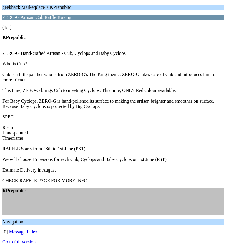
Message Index (23, 231)
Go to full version (19, 241)
